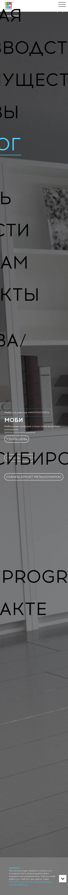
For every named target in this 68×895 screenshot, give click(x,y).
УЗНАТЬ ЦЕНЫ (16, 439)
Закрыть (14, 867)
